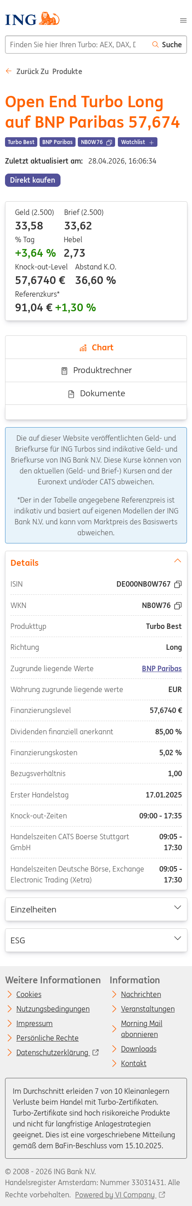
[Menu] (183, 19)
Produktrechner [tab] (96, 369)
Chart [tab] (96, 347)
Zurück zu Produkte (43, 71)
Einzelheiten (96, 909)
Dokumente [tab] (96, 393)
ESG (96, 939)
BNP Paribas (162, 668)
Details (96, 562)
